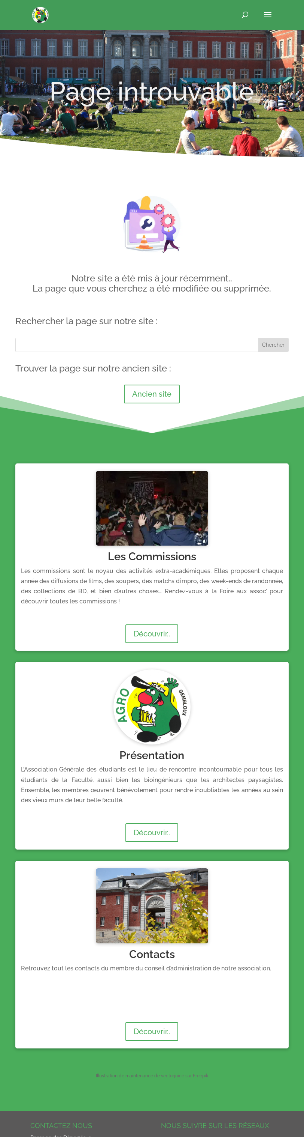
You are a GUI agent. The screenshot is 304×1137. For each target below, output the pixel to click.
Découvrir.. (152, 633)
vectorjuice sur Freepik (184, 1075)
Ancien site (151, 394)
